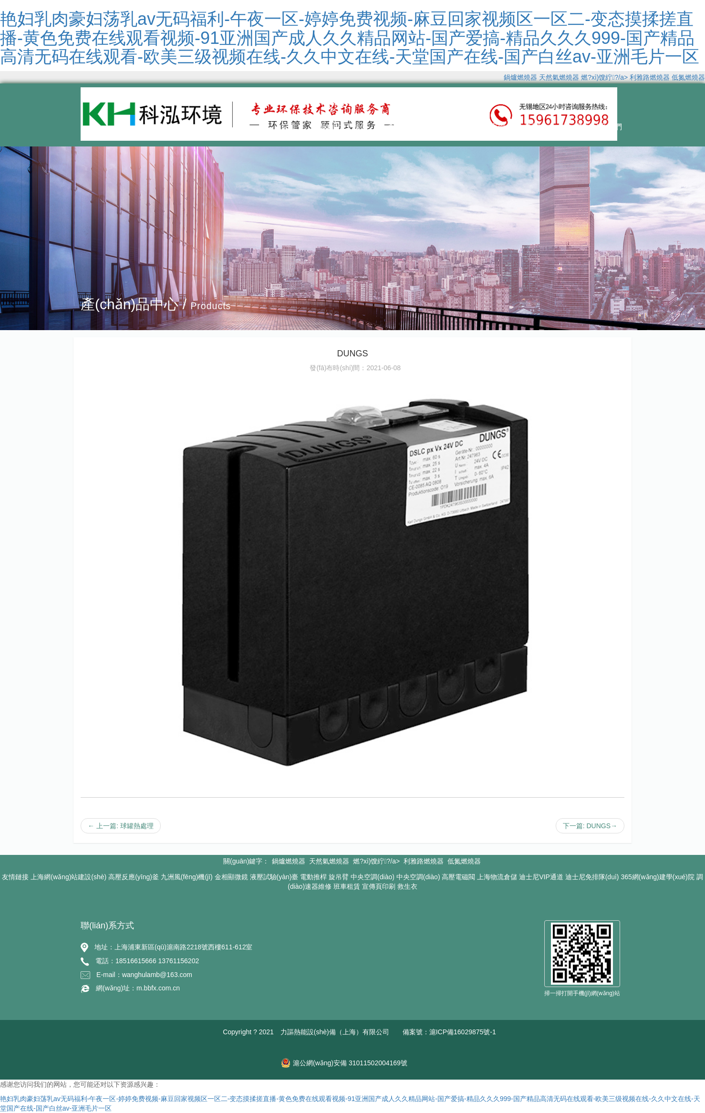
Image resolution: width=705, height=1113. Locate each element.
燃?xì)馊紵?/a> (605, 77)
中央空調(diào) (372, 877)
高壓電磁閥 (458, 877)
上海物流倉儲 (497, 877)
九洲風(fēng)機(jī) (187, 877)
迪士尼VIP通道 (541, 877)
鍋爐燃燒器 (520, 77)
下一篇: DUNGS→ (590, 826)
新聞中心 (540, 127)
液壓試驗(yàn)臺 (274, 877)
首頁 (288, 127)
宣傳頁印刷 (378, 886)
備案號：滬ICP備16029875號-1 (449, 1032)
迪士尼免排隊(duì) (592, 877)
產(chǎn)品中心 (413, 127)
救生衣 (407, 886)
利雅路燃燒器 (650, 77)
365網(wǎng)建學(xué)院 (657, 877)
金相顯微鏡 (231, 877)
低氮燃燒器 (688, 77)
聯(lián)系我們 (598, 127)
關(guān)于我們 (341, 127)
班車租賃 (346, 886)
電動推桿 (313, 877)
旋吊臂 (339, 877)
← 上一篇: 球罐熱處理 (121, 826)
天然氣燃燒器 (559, 77)
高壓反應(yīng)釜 (133, 877)
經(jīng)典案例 (482, 127)
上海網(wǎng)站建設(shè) (68, 877)
